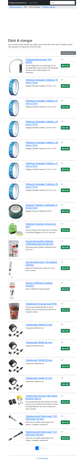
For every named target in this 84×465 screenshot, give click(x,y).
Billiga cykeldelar (16, 7)
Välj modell (33, 3)
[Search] (62, 3)
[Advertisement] (42, 23)
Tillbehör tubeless (48, 7)
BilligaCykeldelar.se (18, 2)
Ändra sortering (68, 53)
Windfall (45, 458)
